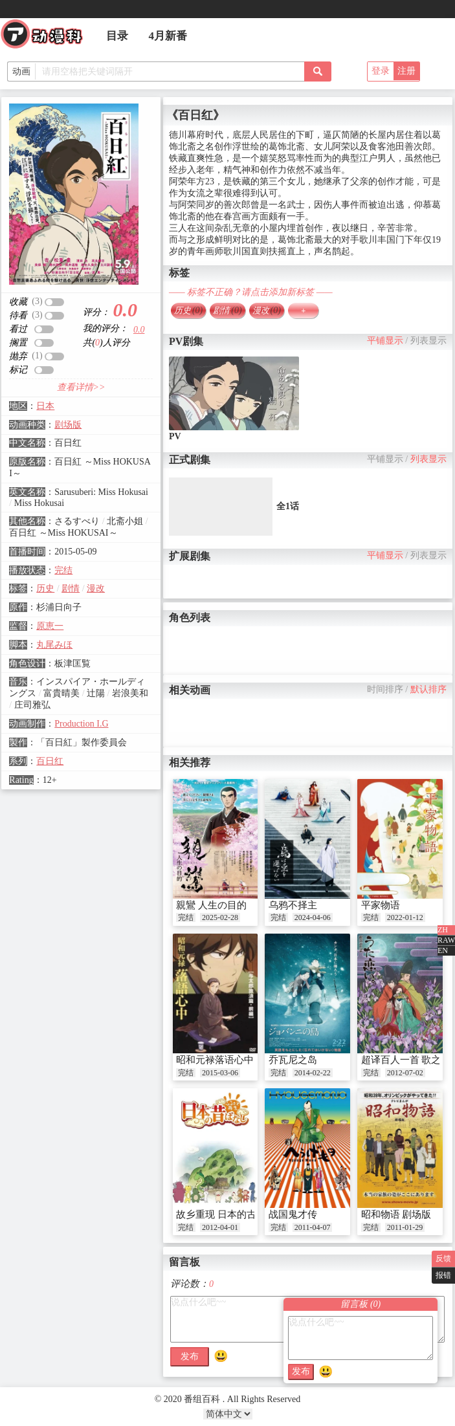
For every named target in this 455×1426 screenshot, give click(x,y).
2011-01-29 (405, 1227)
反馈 (443, 1258)
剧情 (70, 588)
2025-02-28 (220, 917)
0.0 (139, 330)
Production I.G (81, 724)
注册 (406, 71)
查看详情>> (81, 387)
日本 (45, 406)
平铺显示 (385, 341)
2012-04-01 (220, 1227)
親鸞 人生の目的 (211, 905)
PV (175, 436)
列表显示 (428, 341)
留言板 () (360, 1304)
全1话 (287, 506)
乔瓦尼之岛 (293, 1060)
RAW (446, 940)
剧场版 (68, 425)
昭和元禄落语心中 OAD (226, 1060)
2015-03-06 (220, 1072)
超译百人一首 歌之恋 (406, 1060)
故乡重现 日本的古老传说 (230, 1214)
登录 (381, 71)
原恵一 (49, 626)
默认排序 (428, 689)
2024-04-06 (312, 917)
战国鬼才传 (293, 1214)
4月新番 (168, 36)
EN (443, 950)
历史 (45, 588)
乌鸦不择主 (293, 905)
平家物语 (380, 905)
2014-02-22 (312, 1072)
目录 (117, 36)
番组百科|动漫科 (47, 37)
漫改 (96, 588)
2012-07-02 (405, 1072)
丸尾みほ (54, 645)
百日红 (49, 761)
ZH (443, 929)
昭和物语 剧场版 (396, 1214)
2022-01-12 (405, 917)
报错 (443, 1275)
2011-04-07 (312, 1227)
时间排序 (385, 689)
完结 (63, 570)
